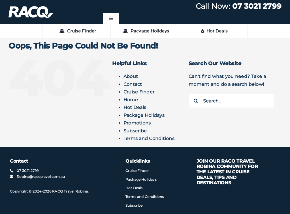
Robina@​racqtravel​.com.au (41, 176)
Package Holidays (144, 115)
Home (130, 99)
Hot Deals (134, 107)
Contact (132, 84)
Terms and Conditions (148, 138)
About (130, 76)
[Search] (196, 101)
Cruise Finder (138, 92)
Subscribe (135, 131)
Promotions (137, 123)
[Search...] (231, 101)
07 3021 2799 (257, 6)
